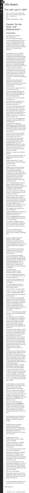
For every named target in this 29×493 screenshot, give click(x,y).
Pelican (13, 491)
